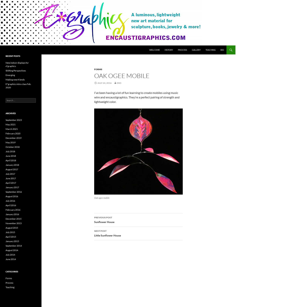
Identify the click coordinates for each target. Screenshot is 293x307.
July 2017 (10, 173)
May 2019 (11, 142)
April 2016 (11, 205)
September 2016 (14, 191)
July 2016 (10, 200)
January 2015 (12, 241)
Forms (98, 69)
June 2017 (11, 178)
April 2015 (11, 236)
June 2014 (11, 259)
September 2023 (14, 120)
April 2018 (11, 160)
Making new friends (15, 79)
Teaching (211, 50)
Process (182, 50)
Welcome (154, 50)
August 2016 (12, 196)
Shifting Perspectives (16, 70)
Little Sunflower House (138, 233)
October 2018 (13, 147)
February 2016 (13, 209)
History (169, 50)
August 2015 (12, 227)
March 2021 (12, 129)
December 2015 (13, 218)
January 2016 (12, 214)
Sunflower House (138, 219)
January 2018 (12, 165)
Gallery (196, 50)
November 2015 (14, 223)
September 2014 (14, 245)
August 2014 (12, 250)
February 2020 (13, 133)
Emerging (10, 75)
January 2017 (12, 187)
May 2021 (11, 124)
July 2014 (10, 254)
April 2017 (11, 182)
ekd (119, 83)
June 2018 (11, 156)
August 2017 (12, 169)
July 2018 (10, 151)
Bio (222, 50)
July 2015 (10, 232)
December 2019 (13, 138)
